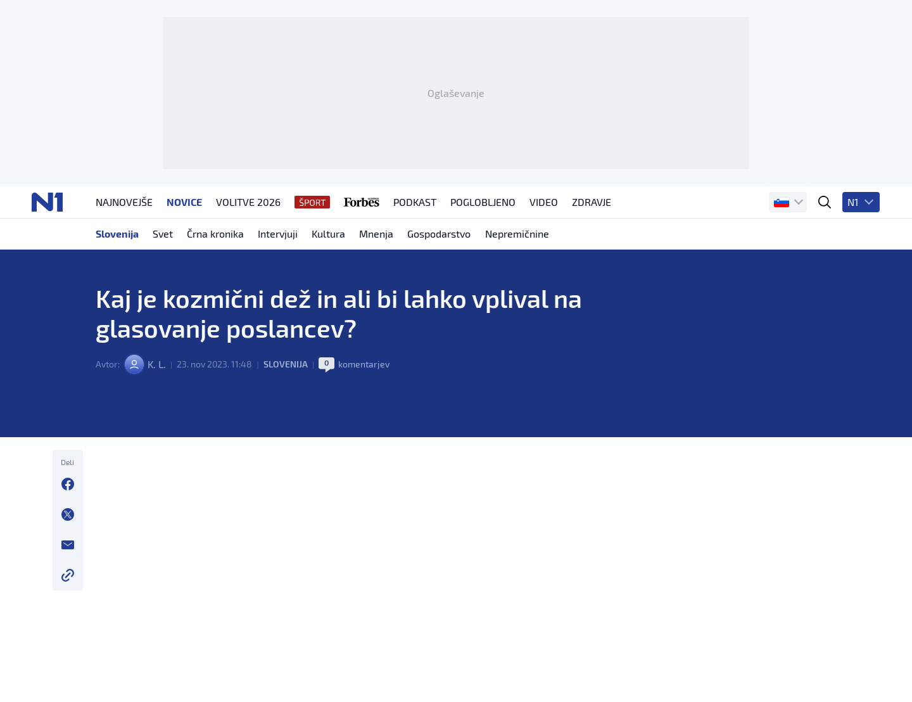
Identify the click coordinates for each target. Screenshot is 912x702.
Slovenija (285, 374)
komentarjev (364, 374)
